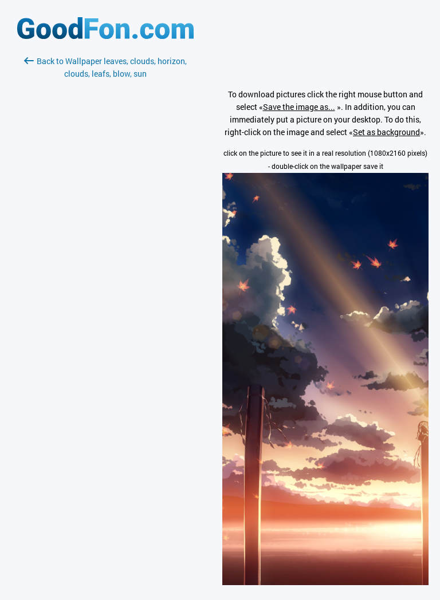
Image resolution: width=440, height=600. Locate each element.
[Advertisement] (105, 215)
